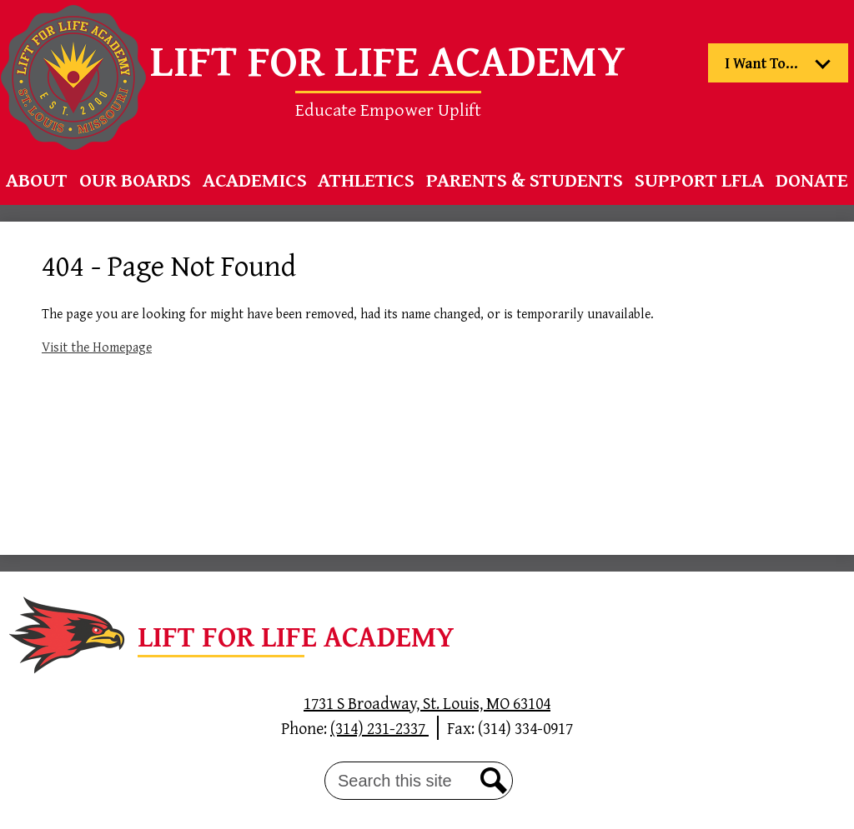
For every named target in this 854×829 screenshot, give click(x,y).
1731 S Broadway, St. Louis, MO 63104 (427, 703)
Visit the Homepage (97, 347)
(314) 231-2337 (379, 728)
